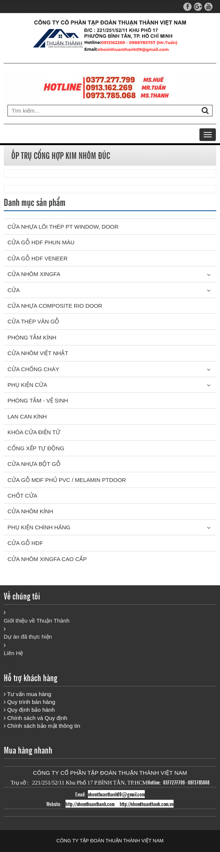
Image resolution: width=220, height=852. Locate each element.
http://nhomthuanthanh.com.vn (147, 804)
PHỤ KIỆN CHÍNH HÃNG (38, 527)
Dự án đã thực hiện (28, 636)
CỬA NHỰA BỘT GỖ (34, 464)
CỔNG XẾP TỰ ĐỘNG (35, 448)
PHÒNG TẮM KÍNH (31, 337)
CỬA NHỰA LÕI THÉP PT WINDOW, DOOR (63, 226)
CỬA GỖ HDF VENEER (37, 258)
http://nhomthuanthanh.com (89, 804)
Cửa (13, 290)
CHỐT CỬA (22, 495)
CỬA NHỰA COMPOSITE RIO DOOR (54, 306)
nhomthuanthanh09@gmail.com (116, 794)
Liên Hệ (13, 653)
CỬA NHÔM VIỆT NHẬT (37, 353)
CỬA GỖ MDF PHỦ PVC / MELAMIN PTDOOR (66, 480)
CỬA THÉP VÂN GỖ (33, 321)
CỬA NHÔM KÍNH (30, 511)
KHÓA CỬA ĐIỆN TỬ (33, 432)
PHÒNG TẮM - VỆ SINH (37, 400)
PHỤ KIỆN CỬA (27, 385)
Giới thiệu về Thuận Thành (37, 620)
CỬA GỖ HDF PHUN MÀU (40, 242)
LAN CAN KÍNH (27, 416)
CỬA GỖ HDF (25, 543)
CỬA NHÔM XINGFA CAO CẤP (47, 559)
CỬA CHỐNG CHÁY (33, 369)
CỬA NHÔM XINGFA (33, 274)
